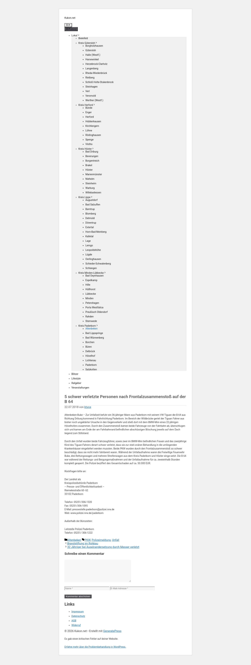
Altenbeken (91, 328)
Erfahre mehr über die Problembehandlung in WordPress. (95, 651)
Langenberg (91, 68)
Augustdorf (91, 200)
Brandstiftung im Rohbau (82, 543)
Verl (87, 91)
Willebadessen (93, 192)
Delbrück (90, 351)
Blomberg (90, 213)
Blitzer (74, 374)
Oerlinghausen (93, 259)
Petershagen (92, 302)
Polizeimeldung (101, 540)
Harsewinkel (92, 59)
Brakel (88, 165)
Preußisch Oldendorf (96, 312)
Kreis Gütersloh (87, 43)
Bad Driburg (91, 151)
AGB (73, 624)
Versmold (90, 95)
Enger (88, 112)
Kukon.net (69, 17)
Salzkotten (91, 369)
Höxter (89, 169)
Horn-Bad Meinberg (96, 231)
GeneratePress (112, 635)
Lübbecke (90, 293)
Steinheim (90, 183)
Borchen (89, 342)
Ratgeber (76, 383)
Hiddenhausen (93, 121)
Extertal (89, 227)
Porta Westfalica (94, 307)
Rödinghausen (93, 135)
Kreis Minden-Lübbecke (92, 272)
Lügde (88, 254)
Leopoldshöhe (93, 250)
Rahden (89, 316)
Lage (88, 240)
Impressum (77, 615)
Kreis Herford (86, 105)
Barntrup (90, 209)
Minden (89, 298)
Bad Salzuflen (92, 204)
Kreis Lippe (85, 197)
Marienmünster (93, 174)
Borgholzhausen (94, 45)
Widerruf (76, 629)
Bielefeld (83, 38)
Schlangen (91, 268)
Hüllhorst (90, 289)
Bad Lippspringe (94, 333)
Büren (88, 346)
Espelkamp (91, 280)
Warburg (90, 188)
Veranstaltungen (80, 387)
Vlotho (89, 144)
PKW (87, 540)
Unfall (115, 540)
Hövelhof (90, 355)
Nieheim (89, 178)
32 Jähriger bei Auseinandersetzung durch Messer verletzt (103, 547)
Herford (89, 116)
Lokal (75, 35)
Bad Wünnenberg (94, 337)
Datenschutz (78, 620)
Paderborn (91, 365)
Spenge (89, 139)
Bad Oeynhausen (94, 275)
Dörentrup (90, 222)
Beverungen (91, 156)
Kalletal (89, 236)
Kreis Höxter (86, 148)
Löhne (88, 130)
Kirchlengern (92, 126)
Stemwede (91, 321)
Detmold (90, 218)
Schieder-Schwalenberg (98, 263)
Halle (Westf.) (92, 54)
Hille (87, 284)
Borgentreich (92, 160)
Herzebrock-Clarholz (96, 64)
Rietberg (89, 77)
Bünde (88, 107)
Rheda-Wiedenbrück (96, 73)
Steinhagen (91, 86)
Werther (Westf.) (94, 100)
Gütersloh (90, 50)
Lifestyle (76, 378)
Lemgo (89, 245)
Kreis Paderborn (88, 325)
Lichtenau (90, 360)
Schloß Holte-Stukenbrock (99, 82)
